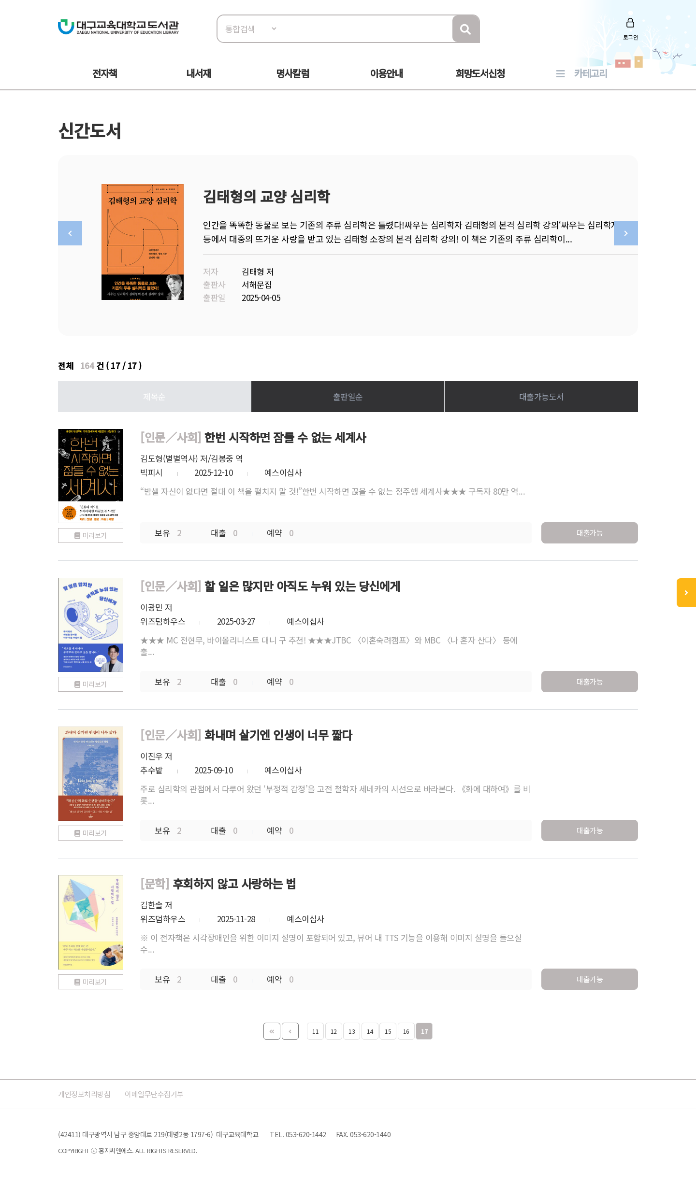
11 (315, 1029)
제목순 (154, 394)
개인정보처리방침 (88, 1091)
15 (388, 1029)
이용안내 (386, 73)
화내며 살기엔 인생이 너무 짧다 (278, 732)
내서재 (198, 73)
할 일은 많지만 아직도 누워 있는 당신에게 (302, 583)
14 (370, 1029)
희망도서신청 (480, 73)
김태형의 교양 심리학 (266, 196)
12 (334, 1029)
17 (424, 1029)
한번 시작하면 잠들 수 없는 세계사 (285, 434)
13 (351, 1029)
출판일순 (348, 394)
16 (406, 1029)
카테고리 (590, 73)
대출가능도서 (541, 394)
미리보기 (95, 533)
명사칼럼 (292, 73)
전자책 (104, 73)
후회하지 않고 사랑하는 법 (234, 880)
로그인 (630, 37)
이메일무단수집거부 (166, 1091)
